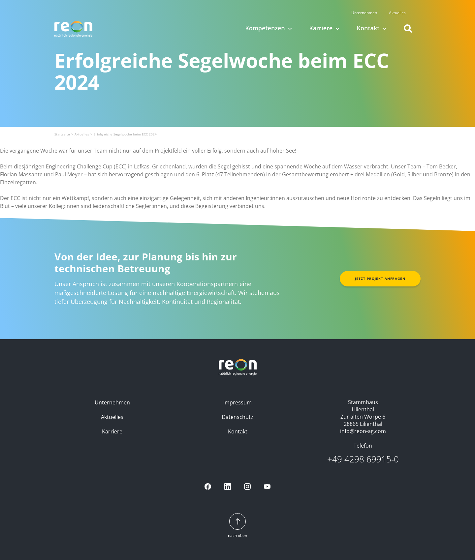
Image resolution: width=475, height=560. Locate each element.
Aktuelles (404, 8)
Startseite (62, 134)
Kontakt (237, 431)
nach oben (237, 526)
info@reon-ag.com (363, 431)
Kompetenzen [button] (265, 23)
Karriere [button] (320, 23)
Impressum (237, 402)
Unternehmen (371, 8)
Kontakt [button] (368, 23)
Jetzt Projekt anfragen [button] (380, 278)
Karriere (112, 431)
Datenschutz (237, 417)
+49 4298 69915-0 (363, 459)
